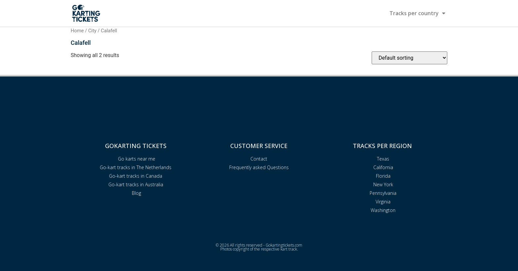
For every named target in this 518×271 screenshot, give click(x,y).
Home (77, 31)
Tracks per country (417, 13)
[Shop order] (409, 57)
